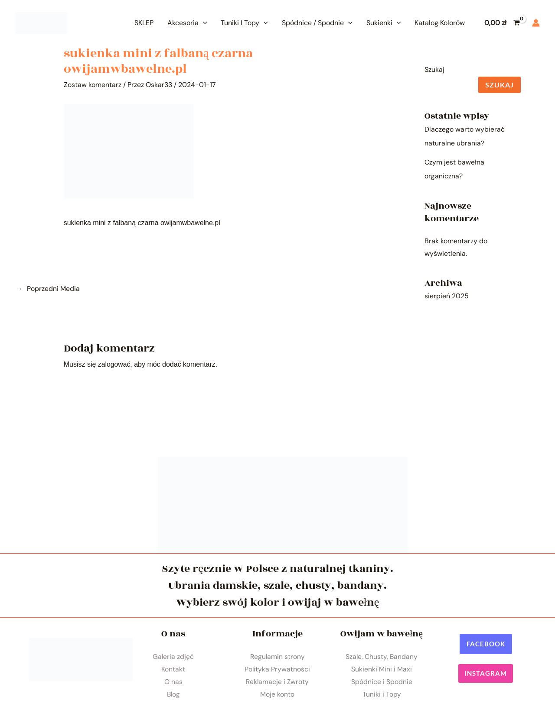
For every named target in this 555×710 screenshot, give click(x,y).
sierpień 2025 (446, 295)
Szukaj (434, 69)
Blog (173, 695)
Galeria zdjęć (173, 656)
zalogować (114, 364)
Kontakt (173, 669)
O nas (173, 682)
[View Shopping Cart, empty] (501, 23)
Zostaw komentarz (92, 84)
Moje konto (277, 695)
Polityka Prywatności (277, 669)
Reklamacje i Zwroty (277, 682)
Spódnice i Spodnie (381, 682)
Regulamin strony (277, 656)
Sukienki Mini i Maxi (381, 669)
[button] (485, 643)
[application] (203, 22)
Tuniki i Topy (381, 695)
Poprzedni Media (49, 288)
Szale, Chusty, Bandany (381, 656)
